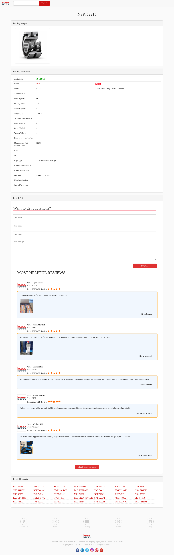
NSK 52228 (38, 486)
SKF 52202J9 (100, 486)
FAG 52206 (120, 486)
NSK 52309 (99, 494)
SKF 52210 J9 (121, 502)
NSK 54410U (141, 490)
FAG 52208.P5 (121, 490)
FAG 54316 (38, 494)
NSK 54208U (39, 498)
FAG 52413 (18, 486)
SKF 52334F (99, 498)
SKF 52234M (80, 486)
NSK (38, 84)
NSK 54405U (39, 490)
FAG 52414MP (60, 490)
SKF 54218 (140, 498)
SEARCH (44, 3)
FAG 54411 (99, 490)
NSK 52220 (140, 494)
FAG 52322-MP (81, 490)
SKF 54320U (59, 494)
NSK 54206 (79, 494)
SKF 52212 (59, 502)
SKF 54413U (19, 490)
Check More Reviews (87, 467)
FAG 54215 (59, 498)
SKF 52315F (59, 486)
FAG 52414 (79, 502)
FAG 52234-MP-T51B (83, 498)
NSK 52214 (140, 486)
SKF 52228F (99, 502)
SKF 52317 (38, 502)
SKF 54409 (18, 502)
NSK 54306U (120, 498)
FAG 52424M (141, 502)
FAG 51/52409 (19, 498)
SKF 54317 (119, 494)
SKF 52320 (18, 494)
